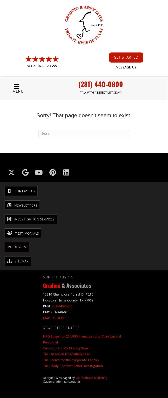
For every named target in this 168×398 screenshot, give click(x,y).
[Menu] (17, 89)
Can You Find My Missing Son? (65, 348)
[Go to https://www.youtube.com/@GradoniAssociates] (39, 172)
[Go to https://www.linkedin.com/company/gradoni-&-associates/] (66, 172)
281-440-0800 (62, 306)
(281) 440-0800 (100, 84)
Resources (17, 247)
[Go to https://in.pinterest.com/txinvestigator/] (52, 172)
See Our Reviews (42, 66)
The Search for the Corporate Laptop (71, 360)
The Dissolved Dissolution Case (66, 354)
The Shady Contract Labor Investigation (73, 366)
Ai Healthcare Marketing (91, 378)
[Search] (84, 133)
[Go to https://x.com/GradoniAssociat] (11, 172)
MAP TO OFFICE (55, 318)
